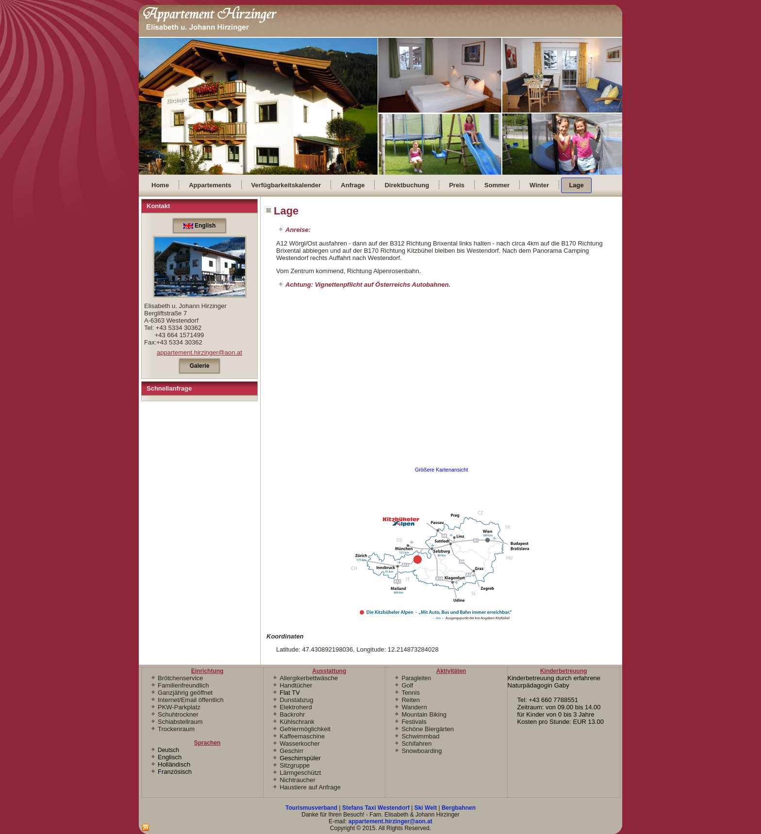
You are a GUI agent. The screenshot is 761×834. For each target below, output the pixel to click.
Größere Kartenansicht (441, 470)
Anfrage (352, 185)
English (199, 225)
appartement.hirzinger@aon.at (199, 352)
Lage (576, 185)
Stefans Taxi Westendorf (376, 807)
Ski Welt (425, 807)
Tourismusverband (311, 807)
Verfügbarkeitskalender (286, 185)
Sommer (497, 185)
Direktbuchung (406, 185)
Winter (539, 185)
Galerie (200, 365)
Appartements (210, 185)
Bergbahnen (459, 807)
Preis (456, 185)
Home (160, 185)
